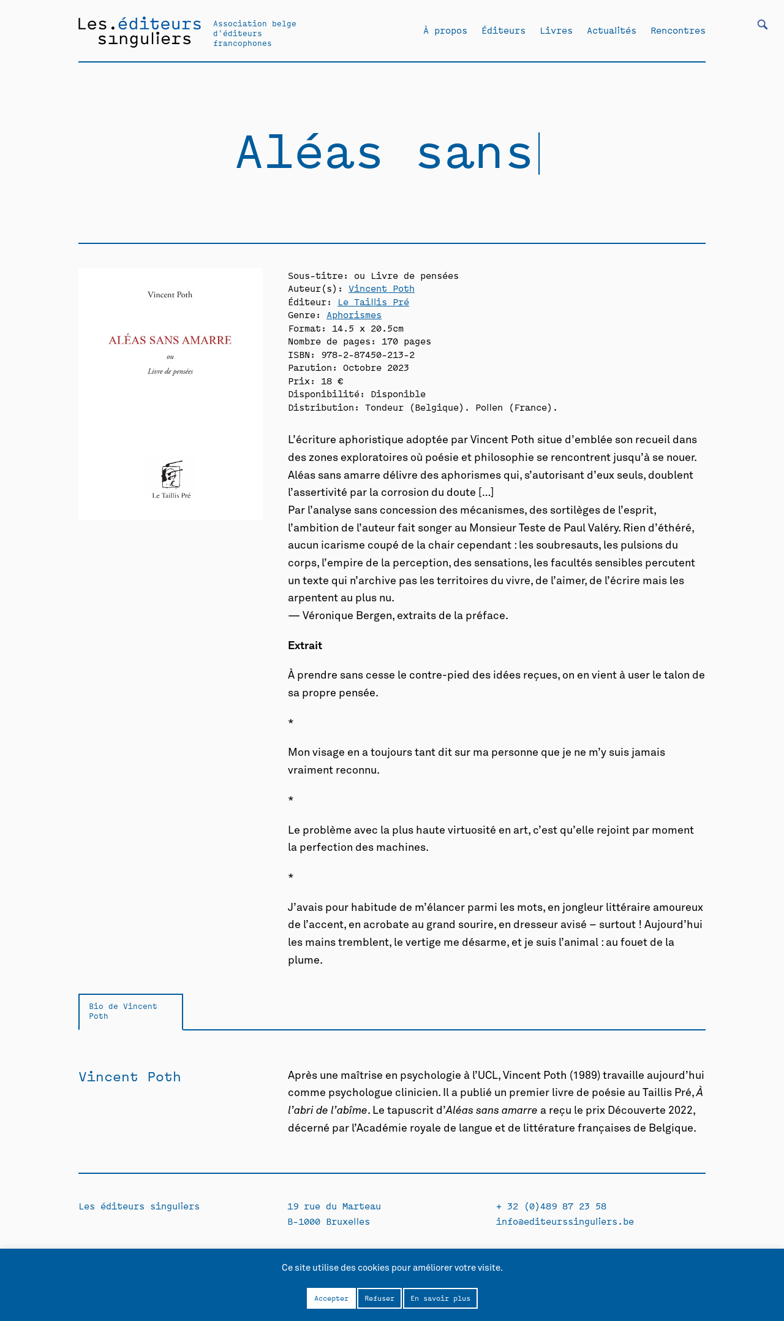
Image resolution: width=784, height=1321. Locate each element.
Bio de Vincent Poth (123, 1011)
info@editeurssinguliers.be (565, 1221)
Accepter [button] (331, 1297)
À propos (445, 30)
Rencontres (678, 30)
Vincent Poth (382, 288)
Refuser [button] (379, 1297)
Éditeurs (503, 30)
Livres (556, 30)
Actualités (611, 30)
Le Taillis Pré (373, 301)
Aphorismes (354, 314)
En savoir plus (440, 1297)
